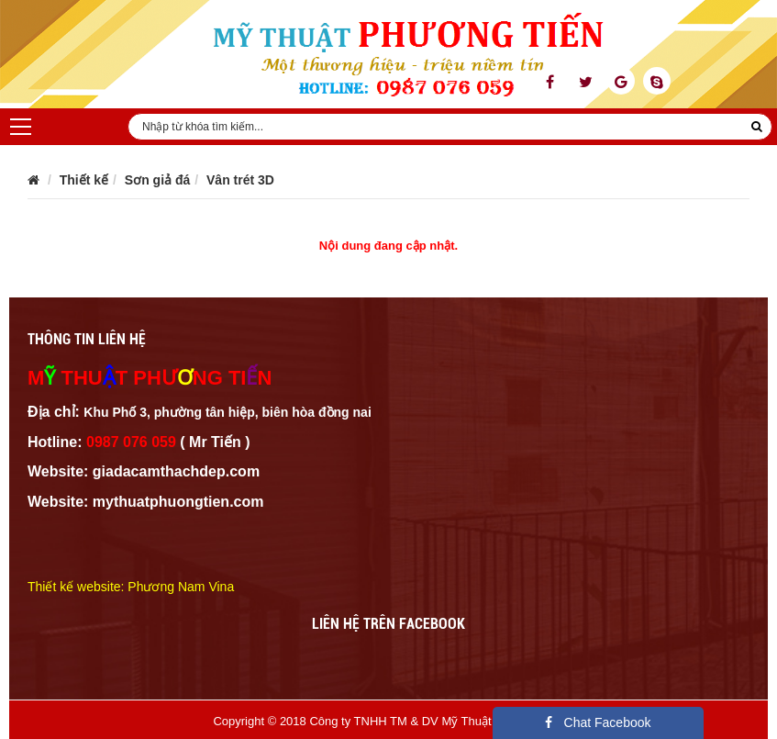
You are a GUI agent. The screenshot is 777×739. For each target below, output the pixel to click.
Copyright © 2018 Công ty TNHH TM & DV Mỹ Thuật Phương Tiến (388, 721)
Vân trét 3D (240, 180)
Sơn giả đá (157, 180)
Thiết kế (84, 180)
